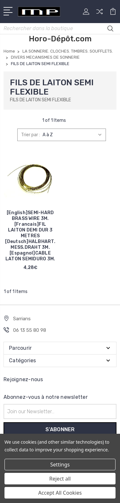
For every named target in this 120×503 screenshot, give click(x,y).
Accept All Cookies (60, 492)
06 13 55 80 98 (29, 330)
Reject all (60, 478)
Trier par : (30, 135)
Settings (60, 464)
